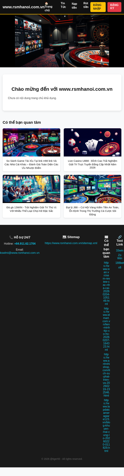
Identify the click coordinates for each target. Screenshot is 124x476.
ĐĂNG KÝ (114, 7)
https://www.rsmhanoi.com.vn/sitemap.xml (71, 243)
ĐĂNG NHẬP (97, 7)
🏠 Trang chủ (48, 7)
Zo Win (119, 257)
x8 (119, 267)
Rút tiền (86, 5)
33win (119, 250)
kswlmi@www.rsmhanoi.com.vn (19, 252)
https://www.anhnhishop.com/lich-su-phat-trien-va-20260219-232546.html (106, 375)
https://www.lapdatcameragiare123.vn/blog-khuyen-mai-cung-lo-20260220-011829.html (106, 425)
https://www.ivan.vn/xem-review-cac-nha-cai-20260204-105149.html (106, 283)
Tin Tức (63, 5)
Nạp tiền (74, 5)
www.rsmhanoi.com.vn (24, 7)
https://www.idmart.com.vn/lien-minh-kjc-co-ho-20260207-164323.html (106, 329)
